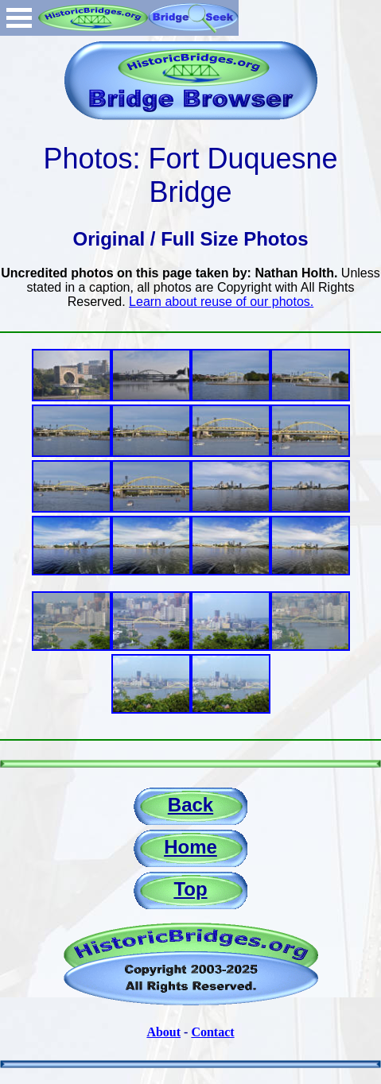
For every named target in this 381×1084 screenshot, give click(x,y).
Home (190, 847)
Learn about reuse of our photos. (221, 301)
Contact (212, 1032)
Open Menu (19, 18)
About (163, 1032)
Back (190, 804)
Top (190, 889)
